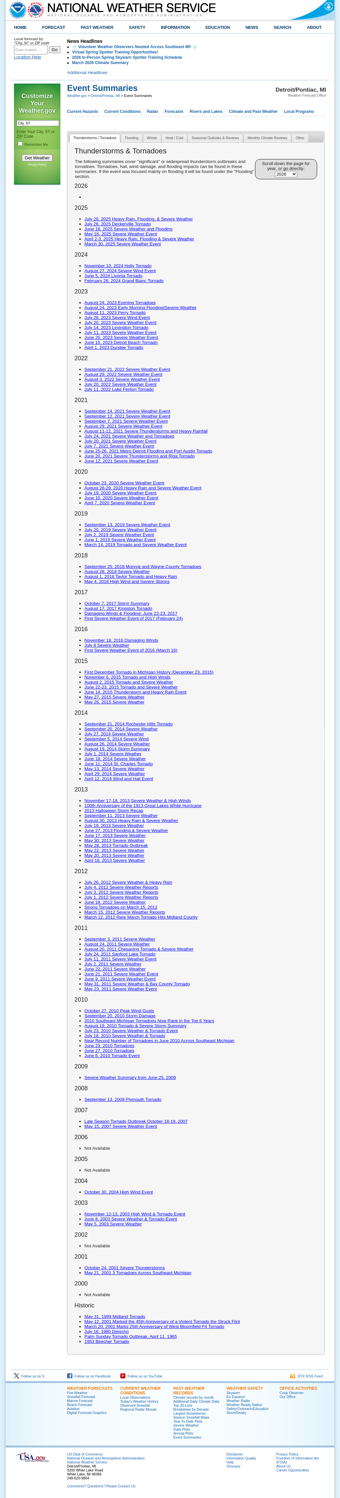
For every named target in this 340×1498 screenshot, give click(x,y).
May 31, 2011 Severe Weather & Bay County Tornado (137, 983)
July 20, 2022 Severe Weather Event (120, 384)
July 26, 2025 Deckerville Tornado (117, 223)
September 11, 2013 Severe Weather (121, 815)
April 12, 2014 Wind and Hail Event (118, 778)
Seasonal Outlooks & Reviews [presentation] (215, 138)
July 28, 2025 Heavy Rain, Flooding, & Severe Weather (138, 218)
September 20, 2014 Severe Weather (121, 728)
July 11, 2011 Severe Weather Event (120, 959)
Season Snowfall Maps (191, 1417)
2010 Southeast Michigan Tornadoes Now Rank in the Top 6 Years (149, 1020)
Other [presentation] (300, 138)
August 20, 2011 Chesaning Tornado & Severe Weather (139, 949)
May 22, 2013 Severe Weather (114, 850)
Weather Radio (238, 1401)
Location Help (27, 56)
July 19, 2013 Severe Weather (114, 825)
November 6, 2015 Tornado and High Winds (127, 677)
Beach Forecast (79, 1405)
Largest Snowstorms (189, 1413)
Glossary (233, 1466)
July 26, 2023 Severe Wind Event (117, 317)
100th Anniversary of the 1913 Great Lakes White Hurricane (143, 805)
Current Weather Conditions (140, 1390)
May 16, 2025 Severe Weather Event (120, 233)
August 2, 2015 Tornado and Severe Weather (128, 682)
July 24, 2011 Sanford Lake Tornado (119, 954)
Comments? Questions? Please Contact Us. (101, 1486)
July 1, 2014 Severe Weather (112, 753)
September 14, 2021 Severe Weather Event (127, 411)
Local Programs (299, 111)
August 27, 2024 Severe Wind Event (120, 270)
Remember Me (36, 144)
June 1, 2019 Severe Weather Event (120, 539)
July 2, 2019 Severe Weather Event (119, 534)
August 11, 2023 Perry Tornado (114, 312)
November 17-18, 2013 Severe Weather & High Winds (137, 800)
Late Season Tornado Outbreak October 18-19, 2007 (136, 1121)
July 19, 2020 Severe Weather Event (120, 492)
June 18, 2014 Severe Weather (114, 758)
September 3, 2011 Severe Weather (119, 939)
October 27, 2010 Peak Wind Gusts (119, 1010)
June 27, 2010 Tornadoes (109, 1050)
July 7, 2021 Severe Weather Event (119, 446)
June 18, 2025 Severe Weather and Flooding (128, 228)
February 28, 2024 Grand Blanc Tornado (123, 280)
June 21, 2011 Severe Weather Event (121, 973)
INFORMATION (175, 27)
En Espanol (235, 1397)
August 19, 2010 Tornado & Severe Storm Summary (135, 1025)
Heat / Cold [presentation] (174, 138)
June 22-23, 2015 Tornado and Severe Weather (131, 687)
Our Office (288, 1397)
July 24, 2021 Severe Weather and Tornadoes (129, 436)
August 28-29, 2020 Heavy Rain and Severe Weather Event (142, 487)
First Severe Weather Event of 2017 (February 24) (133, 618)
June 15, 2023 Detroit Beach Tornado (121, 342)
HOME (20, 27)
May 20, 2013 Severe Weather (114, 855)
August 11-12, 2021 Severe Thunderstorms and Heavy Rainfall (146, 431)
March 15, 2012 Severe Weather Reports (124, 912)
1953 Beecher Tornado (106, 1341)
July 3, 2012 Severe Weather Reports (121, 892)
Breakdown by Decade (191, 1409)
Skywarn (233, 1393)
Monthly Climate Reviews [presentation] (268, 138)
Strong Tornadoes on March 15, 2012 (120, 907)
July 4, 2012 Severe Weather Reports (121, 887)
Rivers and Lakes (206, 111)
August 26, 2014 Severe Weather (117, 743)
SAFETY (137, 27)
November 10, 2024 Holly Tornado (117, 265)
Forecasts (174, 111)
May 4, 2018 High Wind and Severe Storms (126, 581)
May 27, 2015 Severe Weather (114, 697)
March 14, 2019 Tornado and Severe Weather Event (135, 544)
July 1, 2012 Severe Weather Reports (121, 897)
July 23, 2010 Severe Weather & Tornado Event (131, 1030)
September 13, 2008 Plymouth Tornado (122, 1099)
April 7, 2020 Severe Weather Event (119, 502)
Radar (152, 111)
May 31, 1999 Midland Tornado (114, 1316)
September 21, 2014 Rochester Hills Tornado (128, 723)
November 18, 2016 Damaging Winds (121, 640)
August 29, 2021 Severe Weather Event (123, 426)
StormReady (236, 1413)
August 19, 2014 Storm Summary (117, 748)
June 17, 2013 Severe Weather (114, 835)
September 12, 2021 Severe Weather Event (127, 416)
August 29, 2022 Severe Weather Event (123, 374)
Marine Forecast (80, 1401)
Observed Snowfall (135, 1405)
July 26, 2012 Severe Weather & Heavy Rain (128, 882)
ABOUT (314, 27)
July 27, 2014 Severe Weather (114, 733)
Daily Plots (181, 1429)
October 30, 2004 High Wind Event (118, 1192)
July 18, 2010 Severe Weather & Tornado (124, 1035)
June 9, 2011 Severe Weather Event (120, 978)
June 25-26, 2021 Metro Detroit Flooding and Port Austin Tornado (148, 451)
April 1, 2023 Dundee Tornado (113, 347)
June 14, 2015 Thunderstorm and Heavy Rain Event (135, 692)
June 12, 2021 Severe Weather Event (121, 460)
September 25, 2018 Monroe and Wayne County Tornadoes (142, 566)
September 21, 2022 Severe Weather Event (127, 369)
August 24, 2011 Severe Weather (117, 944)
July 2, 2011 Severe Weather (112, 963)
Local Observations (135, 1397)
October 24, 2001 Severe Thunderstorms (124, 1267)
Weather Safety (244, 1388)
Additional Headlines (87, 72)
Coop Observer (291, 1393)
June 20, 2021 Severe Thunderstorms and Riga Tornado (139, 456)
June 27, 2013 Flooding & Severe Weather (126, 830)
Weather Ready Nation (244, 1405)
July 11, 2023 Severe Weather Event (120, 332)
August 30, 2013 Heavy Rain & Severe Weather (131, 820)
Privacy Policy (37, 164)
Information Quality (241, 1458)
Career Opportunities (292, 1470)
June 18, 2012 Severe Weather (114, 902)
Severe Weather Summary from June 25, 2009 (130, 1077)
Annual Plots (183, 1433)
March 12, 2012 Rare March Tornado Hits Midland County (141, 917)
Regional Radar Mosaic (138, 1409)
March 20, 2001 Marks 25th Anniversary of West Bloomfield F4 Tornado (154, 1326)
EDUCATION (218, 27)
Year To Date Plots (188, 1421)
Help (230, 1462)
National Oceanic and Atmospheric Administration (105, 1458)
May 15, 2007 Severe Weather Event (120, 1126)
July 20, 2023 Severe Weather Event (120, 322)
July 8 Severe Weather (106, 645)
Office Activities (298, 1388)
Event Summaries (187, 1437)
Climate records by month (193, 1397)
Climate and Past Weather (253, 111)
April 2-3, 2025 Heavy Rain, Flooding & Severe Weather (139, 238)
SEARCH (282, 27)
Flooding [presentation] (131, 138)
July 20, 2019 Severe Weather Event (120, 529)
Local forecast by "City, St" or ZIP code (31, 41)
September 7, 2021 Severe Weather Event (126, 421)
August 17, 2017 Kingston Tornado (118, 608)
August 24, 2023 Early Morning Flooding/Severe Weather (140, 307)
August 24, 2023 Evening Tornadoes (120, 302)
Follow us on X (29, 1376)
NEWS (251, 27)
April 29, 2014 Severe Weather (114, 773)
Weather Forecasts (90, 1388)
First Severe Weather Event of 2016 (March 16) (130, 650)
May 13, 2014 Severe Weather (114, 768)
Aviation (73, 1409)
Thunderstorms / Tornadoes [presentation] (94, 138)
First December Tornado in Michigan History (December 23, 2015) (148, 672)
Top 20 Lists (182, 1405)
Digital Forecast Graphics (87, 1413)
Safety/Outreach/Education (247, 1409)
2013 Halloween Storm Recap (113, 810)
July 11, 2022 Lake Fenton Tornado (119, 389)
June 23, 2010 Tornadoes (109, 1045)
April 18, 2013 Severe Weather (114, 860)
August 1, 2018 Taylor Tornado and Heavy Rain (130, 576)
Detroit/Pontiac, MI (105, 96)
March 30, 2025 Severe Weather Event (122, 243)
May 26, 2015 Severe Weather (114, 702)
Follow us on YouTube (141, 1376)
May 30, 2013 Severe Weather (114, 840)
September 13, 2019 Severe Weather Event (127, 524)
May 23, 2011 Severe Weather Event (120, 988)
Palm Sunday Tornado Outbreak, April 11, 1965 (130, 1336)
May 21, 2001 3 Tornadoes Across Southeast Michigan (137, 1272)
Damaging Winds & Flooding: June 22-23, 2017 (130, 613)
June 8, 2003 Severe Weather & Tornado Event (130, 1218)
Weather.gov (77, 96)
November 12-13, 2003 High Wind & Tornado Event (134, 1213)
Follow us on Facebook (89, 1376)
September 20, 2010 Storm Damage (119, 1015)
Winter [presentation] (152, 138)
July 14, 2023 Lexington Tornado (116, 327)
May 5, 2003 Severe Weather (113, 1223)
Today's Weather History (139, 1401)
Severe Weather (186, 1425)
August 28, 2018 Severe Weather (117, 571)
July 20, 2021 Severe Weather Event (120, 441)
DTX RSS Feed (306, 1376)
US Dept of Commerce (85, 1454)
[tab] (94, 138)
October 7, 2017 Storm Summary (116, 603)
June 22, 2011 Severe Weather (114, 968)
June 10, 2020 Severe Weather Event (121, 497)
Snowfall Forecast (81, 1397)
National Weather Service (87, 1462)
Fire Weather (77, 1393)
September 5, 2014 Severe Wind (116, 738)
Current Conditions (122, 111)
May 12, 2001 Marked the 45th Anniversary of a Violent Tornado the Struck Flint (162, 1321)
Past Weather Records (189, 1390)
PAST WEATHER (97, 27)
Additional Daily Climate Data (196, 1401)
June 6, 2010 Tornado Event (111, 1055)
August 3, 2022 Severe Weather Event (122, 379)
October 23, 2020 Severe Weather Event (124, 482)
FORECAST (53, 27)
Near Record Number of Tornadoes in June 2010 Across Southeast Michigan (159, 1040)
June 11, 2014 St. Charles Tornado (118, 763)
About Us (283, 1466)
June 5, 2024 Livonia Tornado (113, 275)
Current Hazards (82, 111)
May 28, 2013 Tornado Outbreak (116, 845)
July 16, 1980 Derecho (106, 1331)
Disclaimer (234, 1454)
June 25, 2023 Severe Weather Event (121, 337)
